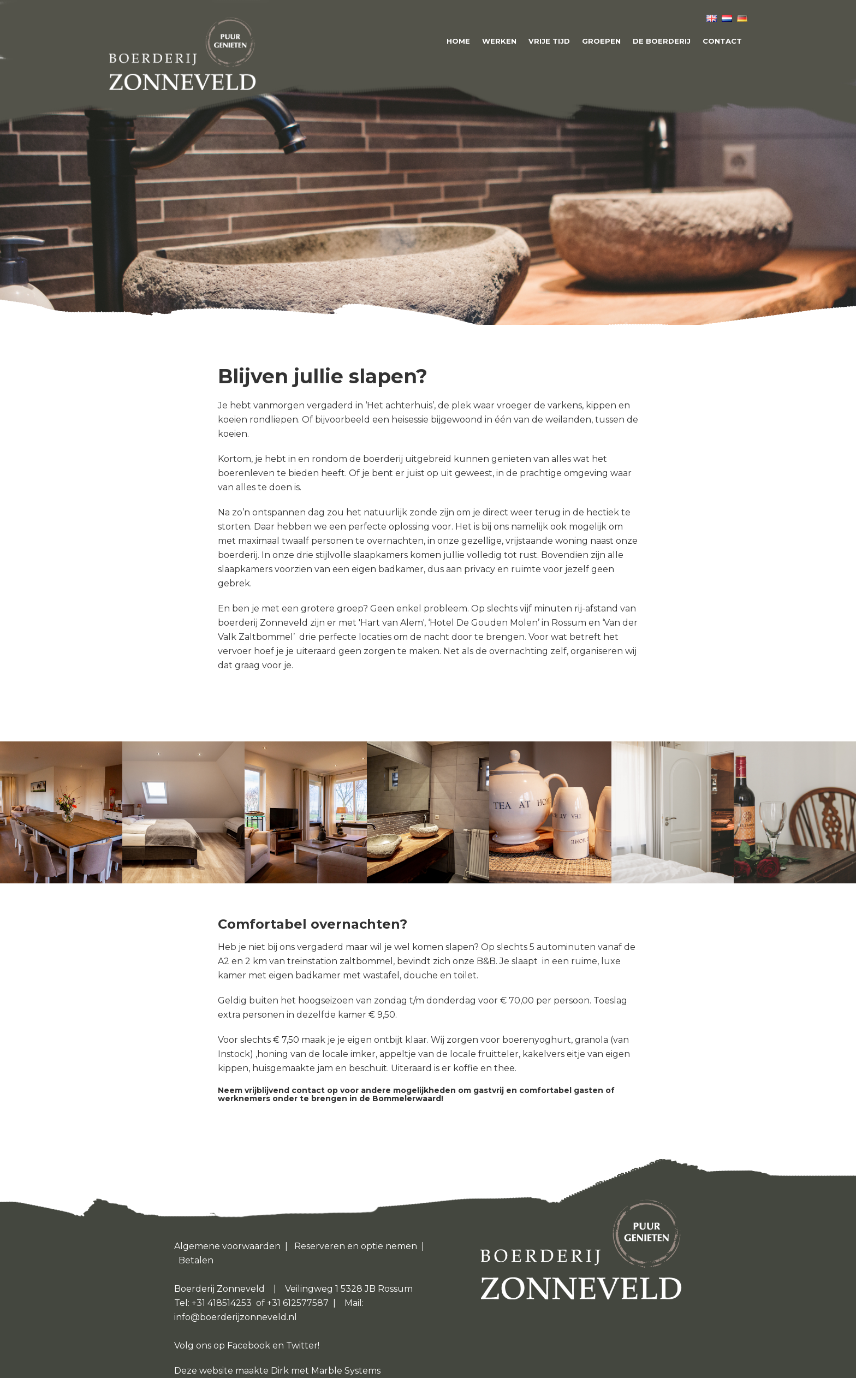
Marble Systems (346, 1370)
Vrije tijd (549, 41)
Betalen (196, 1260)
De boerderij (662, 41)
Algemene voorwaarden (227, 1246)
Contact (722, 41)
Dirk (281, 1370)
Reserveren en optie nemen (355, 1246)
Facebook (248, 1345)
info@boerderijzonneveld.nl (235, 1317)
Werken (499, 41)
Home (458, 41)
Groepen (601, 41)
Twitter (302, 1345)
